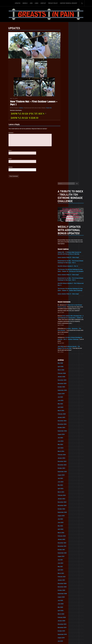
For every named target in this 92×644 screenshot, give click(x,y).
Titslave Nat (45, 109)
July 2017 (64, 576)
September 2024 (66, 281)
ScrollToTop (46, 632)
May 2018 (64, 541)
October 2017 (65, 565)
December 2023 (65, 312)
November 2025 (65, 233)
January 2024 (65, 308)
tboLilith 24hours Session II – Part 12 (71, 112)
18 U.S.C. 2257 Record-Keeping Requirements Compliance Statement (53, 641)
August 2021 (64, 408)
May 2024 (64, 295)
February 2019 (65, 511)
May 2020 (64, 459)
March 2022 (64, 384)
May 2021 (63, 418)
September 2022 (66, 363)
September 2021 (65, 404)
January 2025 (65, 267)
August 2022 (64, 367)
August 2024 (64, 284)
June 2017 (64, 579)
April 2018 (64, 545)
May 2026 (64, 212)
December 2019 (65, 476)
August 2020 (64, 449)
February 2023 (65, 346)
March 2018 (64, 548)
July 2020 (64, 452)
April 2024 (64, 298)
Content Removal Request (68, 3)
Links (36, 3)
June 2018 (64, 538)
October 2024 (65, 278)
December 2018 (65, 517)
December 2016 (65, 600)
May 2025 (64, 254)
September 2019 (65, 487)
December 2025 (65, 230)
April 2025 (64, 257)
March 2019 (64, 507)
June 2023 (64, 332)
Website (7, 169)
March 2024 (64, 302)
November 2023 (65, 315)
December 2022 (65, 353)
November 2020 (65, 439)
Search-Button (82, 3)
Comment (7, 134)
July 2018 (64, 535)
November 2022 (65, 356)
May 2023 (64, 336)
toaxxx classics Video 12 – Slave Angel (72, 142)
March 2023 (64, 343)
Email (6, 161)
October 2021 (65, 401)
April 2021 (64, 421)
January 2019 (65, 514)
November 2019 (65, 480)
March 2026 (64, 219)
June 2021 (64, 415)
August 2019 (64, 490)
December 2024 (65, 271)
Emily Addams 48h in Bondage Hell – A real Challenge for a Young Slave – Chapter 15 (73, 166)
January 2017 (65, 596)
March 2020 (64, 466)
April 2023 (64, 339)
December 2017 (65, 559)
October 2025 (65, 236)
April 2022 (64, 380)
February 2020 (65, 469)
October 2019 (65, 483)
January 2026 (65, 226)
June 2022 (64, 373)
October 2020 (65, 442)
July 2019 (63, 493)
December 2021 (65, 394)
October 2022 (65, 360)
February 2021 (65, 428)
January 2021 (65, 432)
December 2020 (65, 435)
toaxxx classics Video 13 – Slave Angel (72, 123)
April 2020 (64, 463)
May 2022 (64, 377)
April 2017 (64, 586)
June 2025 (64, 250)
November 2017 (65, 562)
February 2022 (65, 387)
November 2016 (65, 603)
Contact (43, 3)
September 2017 (65, 569)
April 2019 (64, 504)
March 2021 (64, 425)
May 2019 (63, 500)
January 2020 (65, 473)
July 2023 (64, 329)
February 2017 (65, 593)
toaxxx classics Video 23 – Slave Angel (72, 104)
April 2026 (64, 216)
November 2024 (65, 274)
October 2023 (65, 319)
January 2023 (65, 349)
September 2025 (66, 240)
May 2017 (63, 582)
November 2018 (65, 521)
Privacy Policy (53, 3)
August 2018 (64, 531)
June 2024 (64, 291)
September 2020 (66, 445)
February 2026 (65, 223)
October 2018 (65, 524)
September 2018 (65, 528)
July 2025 (64, 247)
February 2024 (65, 305)
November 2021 (65, 397)
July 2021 (63, 411)
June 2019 (64, 497)
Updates (17, 3)
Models (25, 3)
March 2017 (64, 589)
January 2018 (65, 555)
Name (7, 152)
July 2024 (64, 288)
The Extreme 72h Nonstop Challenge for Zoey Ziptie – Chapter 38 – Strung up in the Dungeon (74, 117)
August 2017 (64, 572)
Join (31, 3)
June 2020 (64, 456)
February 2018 (65, 552)
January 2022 (65, 391)
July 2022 (64, 370)
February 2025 (65, 264)
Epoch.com (79, 623)
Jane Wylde (64, 196)
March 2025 (64, 260)
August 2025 (64, 243)
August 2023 (64, 326)
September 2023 (66, 322)
